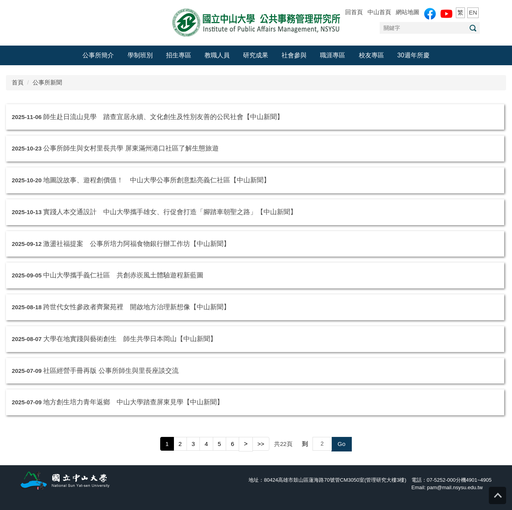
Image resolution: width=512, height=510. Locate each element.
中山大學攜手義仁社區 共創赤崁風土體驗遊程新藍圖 (123, 275)
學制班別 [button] (140, 55)
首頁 (18, 82)
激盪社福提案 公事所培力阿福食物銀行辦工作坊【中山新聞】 (136, 243)
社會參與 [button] (294, 55)
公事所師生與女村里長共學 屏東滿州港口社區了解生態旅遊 (131, 148)
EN (473, 12)
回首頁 (354, 12)
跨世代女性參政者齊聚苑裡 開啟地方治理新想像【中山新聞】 (136, 306)
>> (261, 443)
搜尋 (473, 28)
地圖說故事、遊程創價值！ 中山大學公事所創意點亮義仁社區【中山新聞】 (156, 179)
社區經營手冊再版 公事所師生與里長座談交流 (111, 370)
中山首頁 (379, 12)
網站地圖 (407, 12)
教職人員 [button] (217, 55)
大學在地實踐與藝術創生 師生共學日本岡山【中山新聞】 (130, 338)
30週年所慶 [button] (413, 55)
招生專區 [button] (178, 55)
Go (342, 443)
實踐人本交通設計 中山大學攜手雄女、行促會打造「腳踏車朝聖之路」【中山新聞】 (170, 211)
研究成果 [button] (255, 55)
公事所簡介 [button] (98, 55)
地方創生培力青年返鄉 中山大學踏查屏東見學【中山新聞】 (133, 401)
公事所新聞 (47, 82)
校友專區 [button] (371, 55)
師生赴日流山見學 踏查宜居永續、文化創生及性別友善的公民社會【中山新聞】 (163, 116)
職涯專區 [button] (332, 55)
